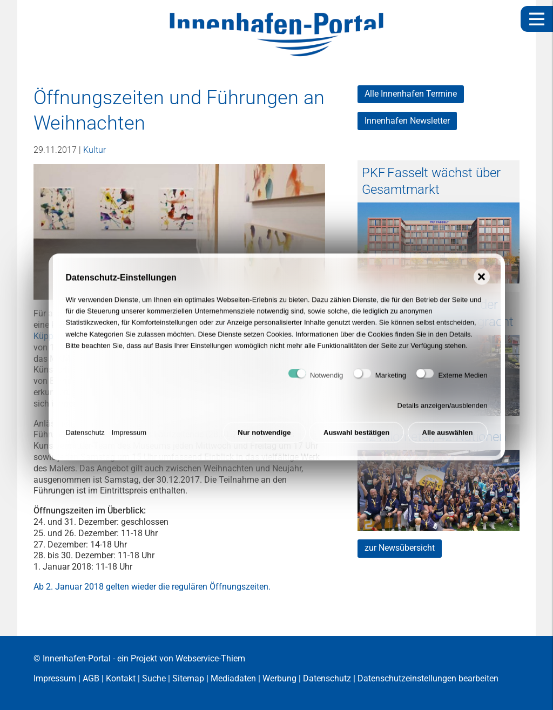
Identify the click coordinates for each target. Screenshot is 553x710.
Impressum (129, 436)
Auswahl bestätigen (356, 436)
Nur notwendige (264, 436)
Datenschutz (85, 436)
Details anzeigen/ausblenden (442, 409)
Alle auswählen (447, 436)
